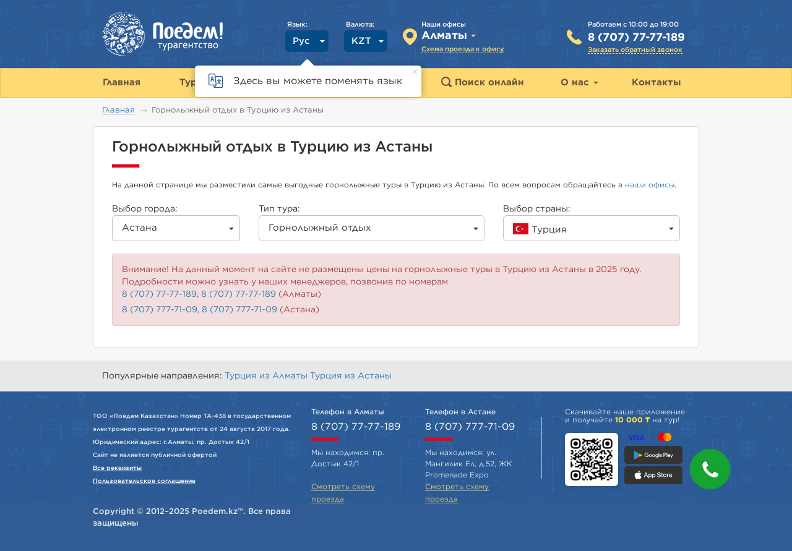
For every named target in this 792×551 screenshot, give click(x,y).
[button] (710, 469)
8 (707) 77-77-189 (636, 37)
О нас (579, 82)
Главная (118, 110)
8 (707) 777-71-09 (159, 309)
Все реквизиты (117, 468)
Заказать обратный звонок (635, 49)
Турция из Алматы (267, 376)
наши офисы (649, 185)
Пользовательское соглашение (144, 481)
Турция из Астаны (351, 376)
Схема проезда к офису (462, 49)
